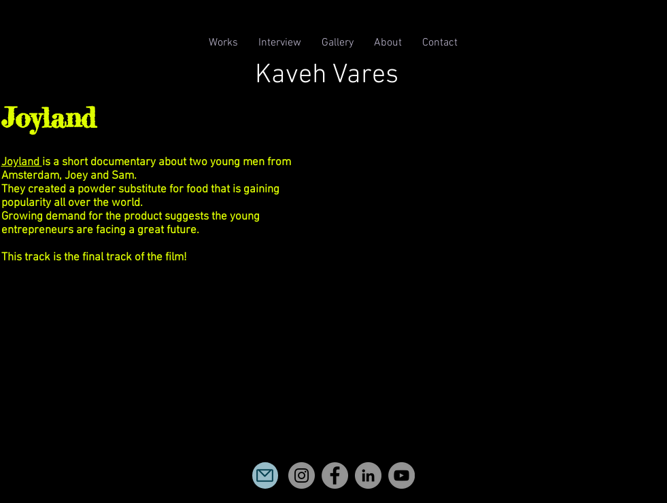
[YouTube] (401, 475)
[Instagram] (301, 475)
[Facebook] (335, 475)
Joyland (21, 162)
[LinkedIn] (368, 475)
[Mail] (265, 475)
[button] (223, 43)
